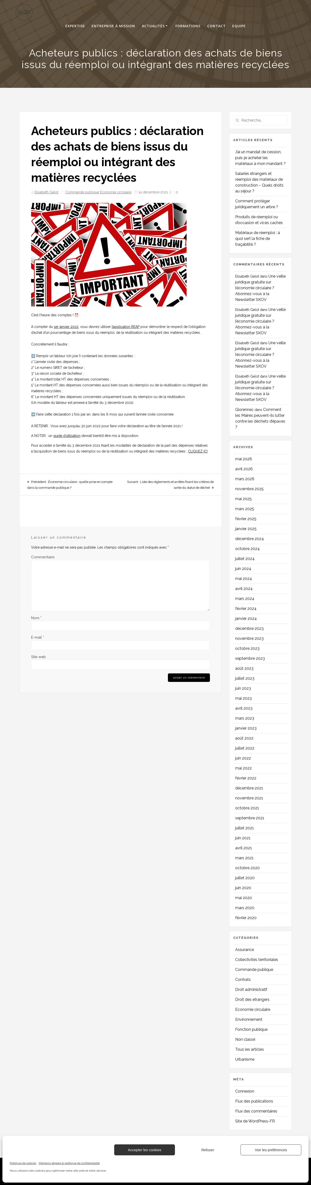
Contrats (243, 979)
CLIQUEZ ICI (197, 451)
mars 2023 (244, 718)
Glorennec (244, 409)
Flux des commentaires (256, 1111)
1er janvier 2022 (66, 327)
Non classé (245, 1039)
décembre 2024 (249, 538)
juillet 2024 (245, 558)
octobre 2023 (247, 648)
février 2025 (245, 518)
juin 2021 (243, 838)
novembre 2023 (249, 638)
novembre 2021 (249, 798)
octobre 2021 (247, 808)
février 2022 (245, 778)
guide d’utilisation (66, 436)
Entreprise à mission (113, 26)
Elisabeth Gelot (46, 192)
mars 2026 (244, 479)
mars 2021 (244, 858)
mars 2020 (244, 907)
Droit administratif (251, 989)
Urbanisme (244, 1059)
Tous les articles (249, 1049)
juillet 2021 (244, 828)
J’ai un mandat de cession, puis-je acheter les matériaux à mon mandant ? (260, 158)
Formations (187, 26)
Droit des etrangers (252, 999)
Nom (36, 618)
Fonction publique (251, 1029)
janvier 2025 (246, 528)
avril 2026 (244, 469)
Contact (216, 26)
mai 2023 (243, 698)
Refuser (207, 1150)
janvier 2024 (246, 618)
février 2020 (246, 917)
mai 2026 (243, 459)
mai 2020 (243, 898)
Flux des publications (254, 1101)
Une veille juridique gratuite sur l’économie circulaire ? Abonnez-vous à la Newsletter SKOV (260, 288)
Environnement (248, 1019)
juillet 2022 (244, 748)
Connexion (244, 1091)
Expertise (75, 26)
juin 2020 (243, 888)
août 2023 (244, 668)
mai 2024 (243, 578)
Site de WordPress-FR (255, 1121)
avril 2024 (244, 588)
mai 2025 (243, 499)
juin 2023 (243, 688)
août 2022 (244, 738)
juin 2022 (243, 758)
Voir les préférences (271, 1150)
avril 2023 (243, 708)
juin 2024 (243, 568)
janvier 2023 (246, 728)
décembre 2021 (249, 788)
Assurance (244, 949)
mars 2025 (244, 509)
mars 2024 (244, 598)
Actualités (153, 26)
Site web (38, 657)
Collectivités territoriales (256, 959)
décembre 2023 (249, 628)
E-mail (37, 637)
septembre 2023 (250, 658)
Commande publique (82, 192)
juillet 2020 (245, 878)
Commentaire (42, 557)
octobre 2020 (247, 868)
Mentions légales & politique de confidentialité (69, 1163)
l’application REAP (125, 327)
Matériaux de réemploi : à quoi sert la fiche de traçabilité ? (257, 238)
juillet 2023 (244, 678)
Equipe (239, 26)
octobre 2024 (247, 548)
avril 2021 (243, 848)
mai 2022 (243, 768)
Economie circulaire (115, 192)
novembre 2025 (249, 489)
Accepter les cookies (144, 1150)
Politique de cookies (23, 1163)
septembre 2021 (249, 818)
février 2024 (246, 608)
